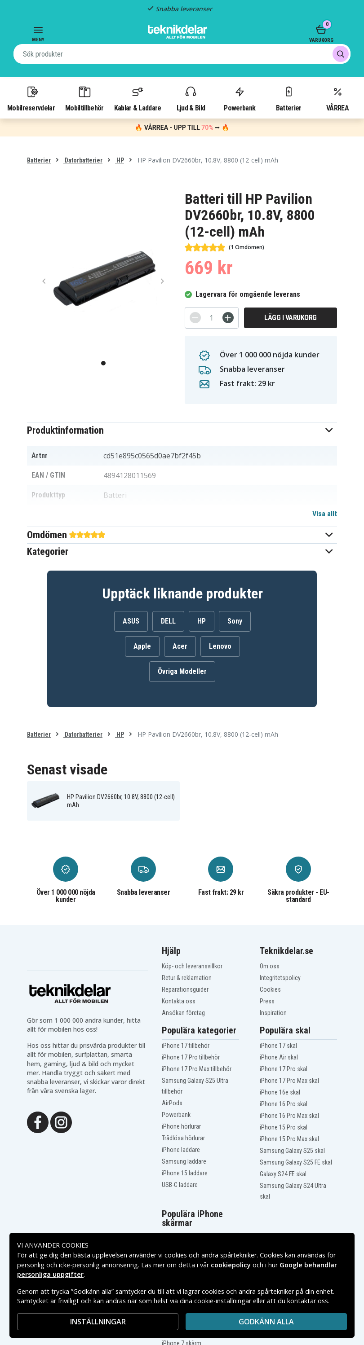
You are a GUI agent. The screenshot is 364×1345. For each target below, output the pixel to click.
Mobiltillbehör (84, 98)
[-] (195, 317)
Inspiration (273, 1012)
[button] (182, 430)
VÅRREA (337, 98)
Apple (142, 646)
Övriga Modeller (182, 671)
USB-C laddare (180, 1184)
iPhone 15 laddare (185, 1173)
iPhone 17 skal (278, 1045)
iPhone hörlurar (181, 1126)
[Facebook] (38, 1121)
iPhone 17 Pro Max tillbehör (196, 1068)
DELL (168, 621)
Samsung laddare (184, 1161)
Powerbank (239, 98)
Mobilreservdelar (31, 98)
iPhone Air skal (279, 1057)
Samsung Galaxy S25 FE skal (296, 1162)
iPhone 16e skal (280, 1092)
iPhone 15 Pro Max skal (289, 1139)
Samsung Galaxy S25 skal (292, 1150)
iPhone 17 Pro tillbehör (191, 1057)
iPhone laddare (181, 1149)
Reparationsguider (185, 989)
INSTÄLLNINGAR (98, 1322)
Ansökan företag (183, 1012)
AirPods (172, 1103)
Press (267, 1001)
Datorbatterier (82, 160)
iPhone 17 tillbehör (185, 1045)
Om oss (270, 966)
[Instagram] (61, 1121)
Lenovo (220, 646)
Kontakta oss (178, 1001)
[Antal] (211, 317)
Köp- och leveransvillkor (192, 966)
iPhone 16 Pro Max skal (289, 1115)
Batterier (289, 98)
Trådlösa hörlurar (183, 1138)
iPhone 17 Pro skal (283, 1068)
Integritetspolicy (280, 977)
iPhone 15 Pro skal (283, 1127)
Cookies (270, 989)
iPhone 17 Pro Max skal (289, 1080)
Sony (234, 621)
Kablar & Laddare (137, 98)
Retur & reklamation (187, 977)
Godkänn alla (266, 1322)
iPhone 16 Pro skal (283, 1104)
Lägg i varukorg (290, 317)
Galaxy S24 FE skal (283, 1174)
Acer (180, 646)
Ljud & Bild (191, 98)
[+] (228, 317)
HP (119, 160)
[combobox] (182, 54)
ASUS (131, 621)
